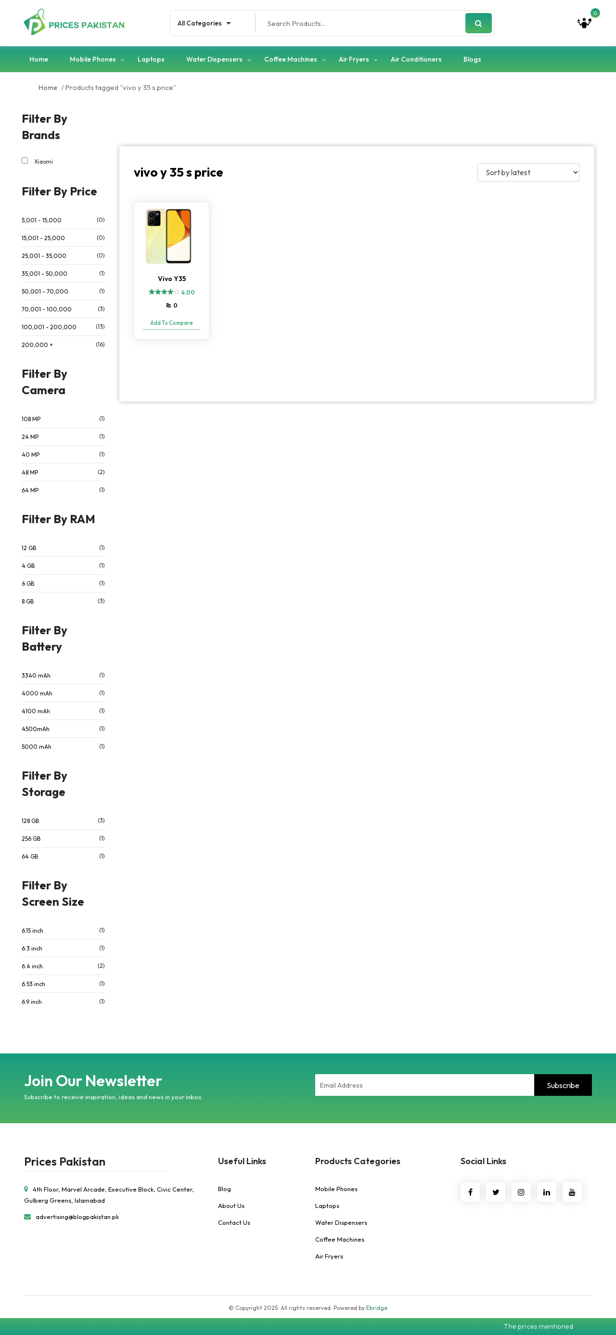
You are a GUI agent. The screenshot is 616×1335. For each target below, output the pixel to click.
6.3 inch (32, 948)
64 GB (30, 856)
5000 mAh (36, 746)
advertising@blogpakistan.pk (71, 1216)
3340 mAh (36, 675)
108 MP (31, 419)
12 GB (29, 548)
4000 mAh (37, 693)
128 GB (30, 820)
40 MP (30, 454)
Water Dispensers (214, 59)
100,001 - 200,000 (49, 327)
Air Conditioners (416, 59)
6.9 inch (32, 1001)
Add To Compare (171, 323)
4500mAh (36, 728)
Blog (224, 1189)
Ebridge (376, 1307)
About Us (231, 1205)
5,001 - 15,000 (42, 220)
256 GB (31, 838)
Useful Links (242, 1161)
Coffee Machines (290, 59)
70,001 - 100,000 (47, 309)
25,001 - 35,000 (44, 255)
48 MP (30, 472)
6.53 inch (33, 984)
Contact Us (234, 1222)
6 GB (28, 583)
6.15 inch (32, 930)
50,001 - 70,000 (45, 291)
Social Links (483, 1161)
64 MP (30, 490)
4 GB (28, 565)
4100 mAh (36, 711)
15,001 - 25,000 (43, 238)
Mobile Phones (93, 59)
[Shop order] (528, 172)
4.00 (188, 292)
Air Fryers (354, 59)
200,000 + (37, 344)
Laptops (151, 59)
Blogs (472, 59)
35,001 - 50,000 (44, 273)
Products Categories (357, 1161)
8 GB (28, 601)
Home (38, 59)
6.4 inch (32, 966)
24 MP (30, 436)
